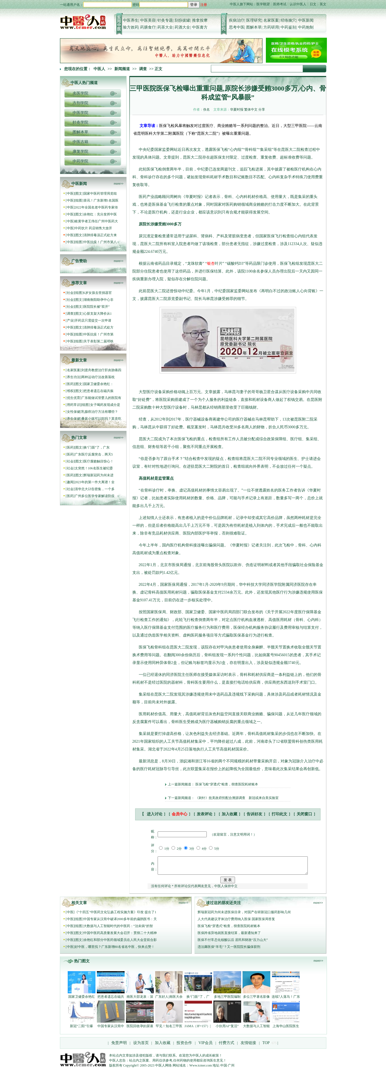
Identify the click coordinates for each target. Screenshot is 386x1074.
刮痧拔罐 (182, 20)
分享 (261, 109)
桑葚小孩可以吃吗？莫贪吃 (101, 419)
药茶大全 (165, 27)
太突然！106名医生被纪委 (94, 468)
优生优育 (73, 398)
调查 (143, 69)
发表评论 (204, 814)
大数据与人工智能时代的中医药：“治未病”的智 (118, 929)
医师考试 (279, 4)
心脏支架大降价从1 (98, 313)
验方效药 (130, 27)
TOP (266, 1046)
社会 (70, 293)
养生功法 (73, 377)
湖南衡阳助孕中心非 (98, 300)
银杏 (211, 263)
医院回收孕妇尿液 (140, 1029)
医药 (70, 384)
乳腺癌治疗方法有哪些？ (99, 412)
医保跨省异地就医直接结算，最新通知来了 (229, 936)
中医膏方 (200, 27)
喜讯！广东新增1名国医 (101, 200)
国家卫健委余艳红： (98, 384)
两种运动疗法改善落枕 (98, 377)
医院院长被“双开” (97, 307)
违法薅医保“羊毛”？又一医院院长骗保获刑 (229, 950)
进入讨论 (154, 814)
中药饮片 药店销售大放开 (93, 228)
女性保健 (73, 412)
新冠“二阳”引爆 (81, 1029)
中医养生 (130, 20)
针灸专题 (165, 20)
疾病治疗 (236, 20)
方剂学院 (80, 103)
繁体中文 (251, 109)
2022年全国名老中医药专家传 (96, 207)
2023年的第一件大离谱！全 (95, 482)
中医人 (99, 69)
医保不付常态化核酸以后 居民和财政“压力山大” (233, 943)
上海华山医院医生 (286, 1029)
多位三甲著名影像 (256, 1000)
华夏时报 (236, 109)
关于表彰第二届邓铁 (98, 341)
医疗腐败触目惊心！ (98, 461)
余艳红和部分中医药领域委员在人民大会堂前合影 (120, 943)
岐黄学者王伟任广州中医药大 (96, 221)
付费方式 (226, 1046)
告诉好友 (254, 814)
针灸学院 (80, 122)
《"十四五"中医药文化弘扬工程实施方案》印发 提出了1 (116, 915)
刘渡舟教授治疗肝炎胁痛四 (101, 370)
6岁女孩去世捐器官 (98, 293)
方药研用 (271, 27)
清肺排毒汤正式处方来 (100, 235)
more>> (118, 183)
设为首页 (141, 1046)
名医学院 (80, 93)
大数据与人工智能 (256, 1029)
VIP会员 (205, 1046)
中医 (70, 193)
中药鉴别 (288, 27)
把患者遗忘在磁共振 (98, 391)
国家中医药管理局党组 (100, 193)
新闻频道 (122, 69)
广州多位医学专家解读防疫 (95, 496)
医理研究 (254, 20)
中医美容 (148, 20)
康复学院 (80, 151)
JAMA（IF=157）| (198, 1029)
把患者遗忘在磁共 (110, 1000)
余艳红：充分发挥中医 (100, 214)
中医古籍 (80, 142)
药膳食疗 (148, 27)
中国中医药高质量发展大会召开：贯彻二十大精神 (120, 936)
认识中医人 (298, 4)
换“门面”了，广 (198, 1000)
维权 (70, 391)
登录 (193, 4)
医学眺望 (263, 4)
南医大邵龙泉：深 (140, 1000)
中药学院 (80, 161)
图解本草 (254, 27)
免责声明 (119, 1046)
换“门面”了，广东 (97, 447)
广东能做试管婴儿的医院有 (101, 398)
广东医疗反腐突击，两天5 (94, 454)
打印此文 (279, 814)
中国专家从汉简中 (110, 1029)
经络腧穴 (288, 20)
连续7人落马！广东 (286, 1000)
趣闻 (70, 482)
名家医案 (271, 20)
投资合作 (184, 1046)
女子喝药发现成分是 (105, 405)
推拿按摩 (200, 20)
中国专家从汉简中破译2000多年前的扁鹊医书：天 (120, 922)
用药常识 (73, 405)
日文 (313, 4)
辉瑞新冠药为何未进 (98, 475)
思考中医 (236, 27)
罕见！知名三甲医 (169, 1029)
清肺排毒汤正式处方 (98, 327)
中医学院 (80, 113)
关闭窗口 (304, 814)
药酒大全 (182, 27)
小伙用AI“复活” (227, 1029)
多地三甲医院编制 (227, 1000)
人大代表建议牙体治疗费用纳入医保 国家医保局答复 (236, 922)
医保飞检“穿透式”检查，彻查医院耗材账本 (226, 784)
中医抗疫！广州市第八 (100, 242)
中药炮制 (306, 27)
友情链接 (248, 1046)
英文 (323, 4)
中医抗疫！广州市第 (98, 334)
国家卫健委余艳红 (81, 1000)
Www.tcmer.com (200, 1069)
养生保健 (73, 419)
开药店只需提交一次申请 (93, 320)
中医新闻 (306, 20)
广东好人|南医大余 (168, 1000)
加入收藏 (229, 814)
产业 (70, 320)
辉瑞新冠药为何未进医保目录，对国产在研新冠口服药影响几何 (244, 915)
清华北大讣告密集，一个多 (95, 489)
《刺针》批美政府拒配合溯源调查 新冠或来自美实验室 (237, 798)
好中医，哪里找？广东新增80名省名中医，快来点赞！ (115, 950)
